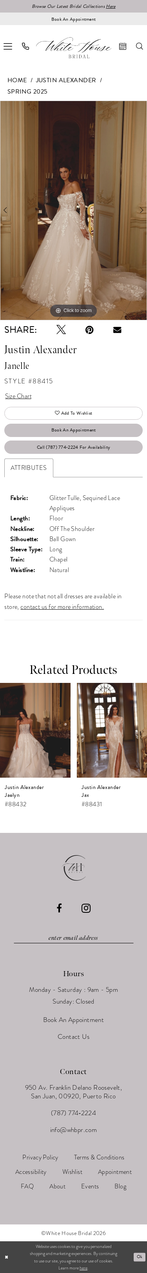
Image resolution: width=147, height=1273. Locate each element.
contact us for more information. (62, 606)
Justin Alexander (66, 80)
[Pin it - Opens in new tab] (89, 329)
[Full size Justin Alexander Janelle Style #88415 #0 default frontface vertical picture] (73, 210)
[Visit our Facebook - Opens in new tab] (59, 908)
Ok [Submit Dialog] (140, 1256)
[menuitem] (25, 46)
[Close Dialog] (6, 1257)
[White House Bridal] (73, 47)
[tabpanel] (73, 210)
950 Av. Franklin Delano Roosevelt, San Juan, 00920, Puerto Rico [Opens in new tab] (73, 1092)
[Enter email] (74, 938)
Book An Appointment (73, 429)
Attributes (29, 467)
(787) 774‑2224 (73, 1113)
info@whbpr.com (73, 1130)
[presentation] (35, 730)
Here (110, 6)
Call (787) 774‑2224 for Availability (73, 447)
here (83, 1268)
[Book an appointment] (73, 19)
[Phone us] (25, 46)
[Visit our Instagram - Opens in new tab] (86, 908)
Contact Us (73, 1037)
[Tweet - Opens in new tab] (61, 329)
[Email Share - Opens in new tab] (117, 330)
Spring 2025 (27, 91)
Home (17, 80)
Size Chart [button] (18, 396)
